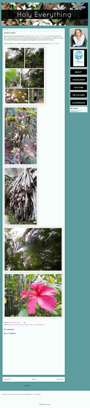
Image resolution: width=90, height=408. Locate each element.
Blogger (48, 404)
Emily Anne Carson (14, 322)
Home (34, 379)
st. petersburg (37, 324)
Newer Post (7, 379)
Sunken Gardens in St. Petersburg (39, 36)
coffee (15, 324)
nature (31, 324)
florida (20, 324)
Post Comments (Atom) (37, 385)
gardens (27, 324)
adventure (10, 324)
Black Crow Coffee (53, 43)
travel (42, 324)
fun (23, 324)
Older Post (60, 379)
